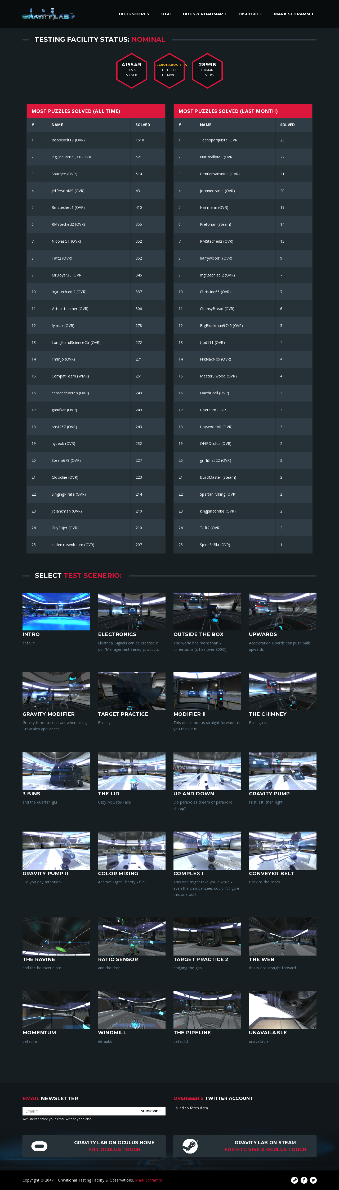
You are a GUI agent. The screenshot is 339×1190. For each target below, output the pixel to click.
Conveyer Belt (271, 873)
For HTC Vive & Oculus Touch (265, 1149)
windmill (112, 1033)
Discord (249, 13)
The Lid (108, 794)
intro (31, 634)
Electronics (117, 634)
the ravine (39, 959)
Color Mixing (118, 873)
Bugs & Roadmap (203, 13)
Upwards (263, 634)
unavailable (268, 1033)
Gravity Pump (269, 794)
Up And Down (193, 794)
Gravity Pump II (45, 873)
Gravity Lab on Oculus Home (114, 1142)
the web (261, 959)
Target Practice (123, 714)
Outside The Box (198, 634)
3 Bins (31, 794)
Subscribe (150, 1111)
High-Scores (134, 13)
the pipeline (192, 1033)
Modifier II (189, 714)
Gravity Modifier (49, 714)
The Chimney (268, 714)
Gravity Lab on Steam (265, 1142)
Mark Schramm (292, 13)
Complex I (188, 873)
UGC (166, 13)
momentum (39, 1033)
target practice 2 (201, 959)
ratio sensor (118, 959)
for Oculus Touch (114, 1149)
